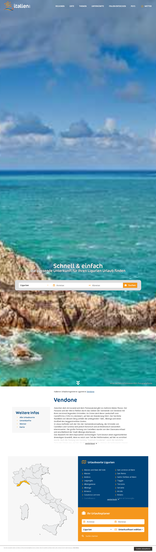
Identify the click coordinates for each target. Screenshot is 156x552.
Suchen (130, 285)
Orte (72, 6)
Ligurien (81, 391)
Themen (82, 6)
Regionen (60, 6)
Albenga (87, 487)
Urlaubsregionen (68, 391)
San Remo (121, 473)
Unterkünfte (98, 6)
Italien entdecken (117, 6)
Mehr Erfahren (123, 549)
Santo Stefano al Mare (126, 477)
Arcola (120, 491)
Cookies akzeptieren (143, 549)
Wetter (146, 6)
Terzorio (121, 484)
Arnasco (87, 491)
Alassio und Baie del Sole (95, 470)
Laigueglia (88, 480)
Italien (56, 391)
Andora (87, 477)
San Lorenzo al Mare (126, 470)
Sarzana (120, 487)
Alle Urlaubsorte (27, 417)
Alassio (87, 473)
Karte (22, 427)
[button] (34, 285)
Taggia (120, 480)
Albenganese (89, 484)
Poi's (133, 6)
